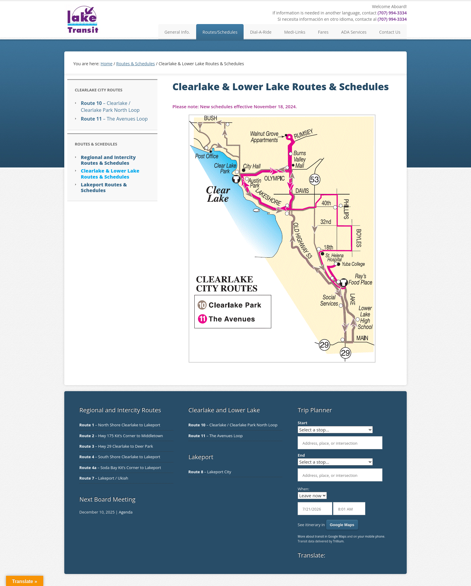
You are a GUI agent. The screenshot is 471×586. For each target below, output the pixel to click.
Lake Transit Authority (82, 19)
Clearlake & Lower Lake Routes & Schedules (110, 173)
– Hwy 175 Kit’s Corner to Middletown (121, 435)
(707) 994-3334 (392, 13)
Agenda (125, 512)
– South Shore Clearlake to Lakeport (119, 456)
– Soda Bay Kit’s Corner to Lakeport (120, 467)
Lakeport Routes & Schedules (104, 187)
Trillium (338, 541)
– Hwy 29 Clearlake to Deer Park (116, 446)
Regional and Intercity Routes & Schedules (108, 160)
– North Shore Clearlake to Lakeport (119, 425)
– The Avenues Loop (114, 118)
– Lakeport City (209, 471)
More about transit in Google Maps (322, 536)
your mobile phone (371, 536)
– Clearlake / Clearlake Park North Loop (110, 106)
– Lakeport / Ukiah (103, 478)
